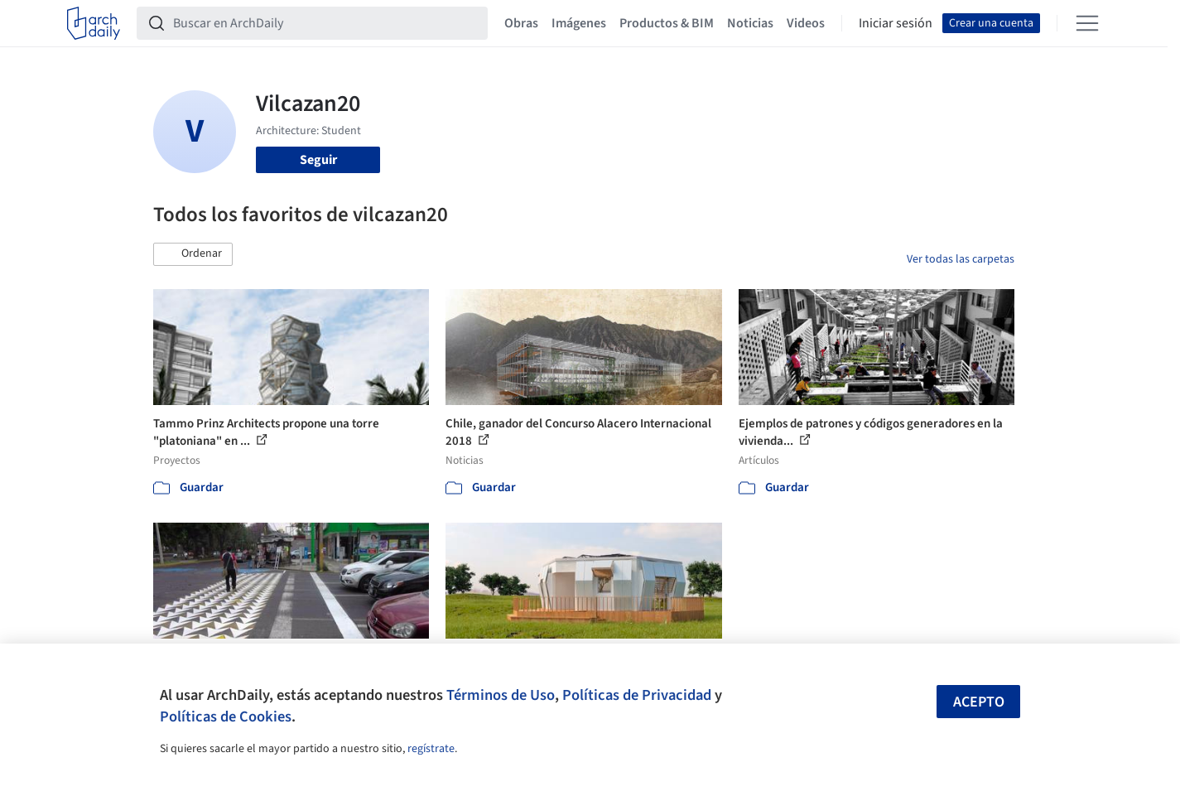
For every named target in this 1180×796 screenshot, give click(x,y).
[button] (193, 254)
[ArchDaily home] (93, 23)
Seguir (318, 160)
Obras (521, 23)
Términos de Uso (500, 695)
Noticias (750, 23)
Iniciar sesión (895, 23)
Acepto (978, 702)
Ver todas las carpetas (960, 259)
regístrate (431, 749)
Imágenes (578, 23)
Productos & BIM (666, 23)
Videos (806, 23)
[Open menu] (1087, 23)
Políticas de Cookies (225, 716)
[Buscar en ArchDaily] (325, 23)
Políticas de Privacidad (636, 695)
